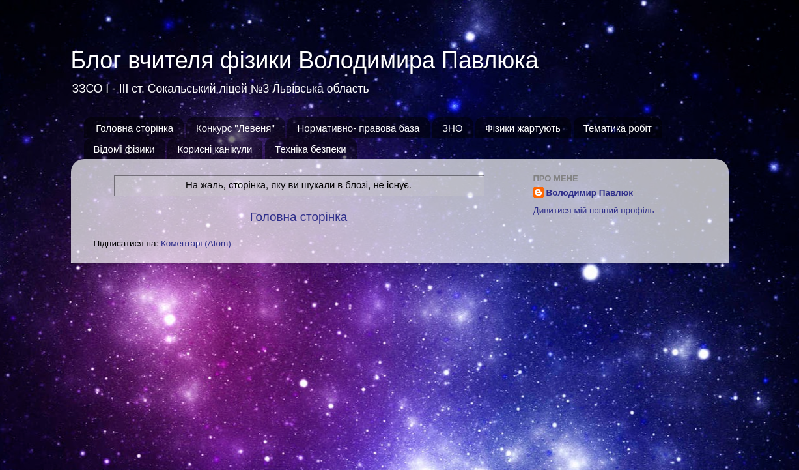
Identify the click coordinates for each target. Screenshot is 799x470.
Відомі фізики (124, 148)
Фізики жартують (523, 128)
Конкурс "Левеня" (235, 128)
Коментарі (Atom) (196, 243)
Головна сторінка (134, 128)
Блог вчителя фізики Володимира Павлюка (305, 60)
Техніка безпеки (310, 148)
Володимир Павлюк (589, 193)
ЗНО (452, 128)
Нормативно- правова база (358, 128)
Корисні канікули (214, 148)
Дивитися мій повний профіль (593, 210)
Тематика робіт (617, 128)
